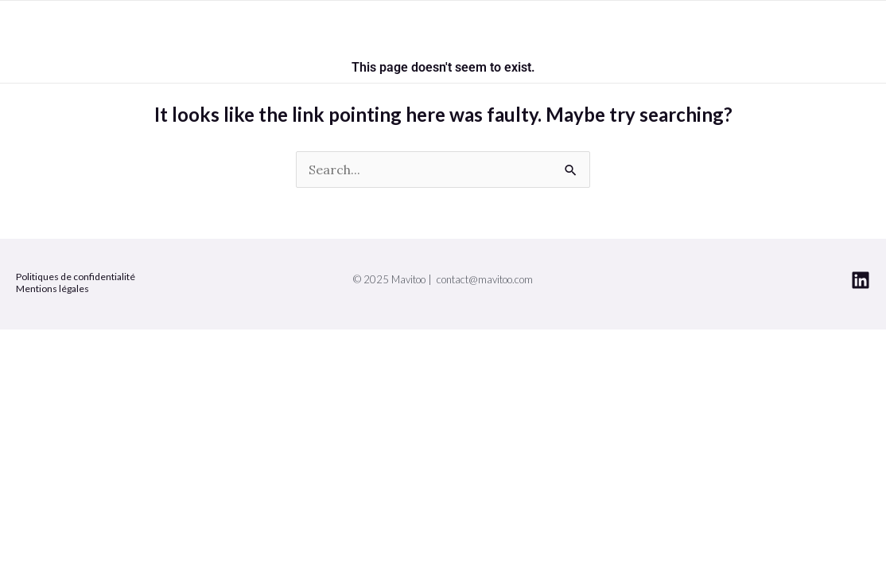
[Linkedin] (860, 280)
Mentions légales (52, 288)
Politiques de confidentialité (75, 277)
